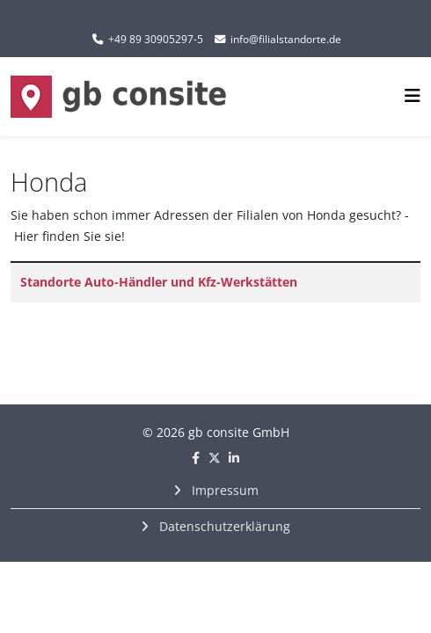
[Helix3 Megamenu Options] (412, 95)
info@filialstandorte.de (285, 39)
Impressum (223, 490)
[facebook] (196, 457)
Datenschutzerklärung (223, 526)
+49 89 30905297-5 (155, 39)
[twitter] (214, 457)
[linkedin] (234, 457)
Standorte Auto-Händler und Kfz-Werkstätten (158, 281)
